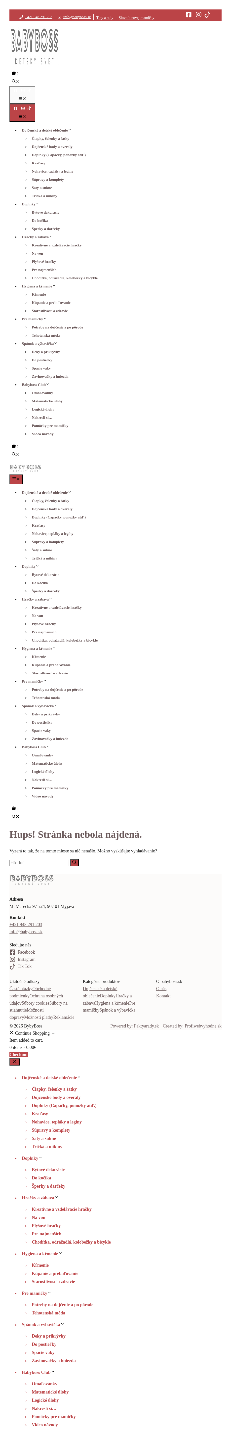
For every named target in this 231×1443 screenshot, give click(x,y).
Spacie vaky (41, 368)
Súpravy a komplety (48, 180)
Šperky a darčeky (46, 229)
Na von (37, 253)
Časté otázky (20, 988)
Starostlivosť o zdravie (50, 311)
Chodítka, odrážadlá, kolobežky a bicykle (65, 278)
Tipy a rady (105, 18)
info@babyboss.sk (77, 17)
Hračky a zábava (38, 237)
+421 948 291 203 (38, 17)
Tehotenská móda (46, 335)
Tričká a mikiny (44, 196)
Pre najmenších (44, 270)
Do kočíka (40, 221)
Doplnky (32, 204)
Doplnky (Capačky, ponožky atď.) (59, 155)
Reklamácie (63, 1017)
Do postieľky (42, 360)
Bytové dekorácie (45, 212)
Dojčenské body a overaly (52, 147)
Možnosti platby (38, 1017)
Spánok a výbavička (41, 344)
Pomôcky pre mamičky (50, 426)
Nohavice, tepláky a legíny (53, 171)
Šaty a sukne (42, 188)
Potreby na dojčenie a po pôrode (57, 327)
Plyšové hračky (44, 262)
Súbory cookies (35, 1003)
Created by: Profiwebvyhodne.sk (192, 1026)
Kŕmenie (39, 294)
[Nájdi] (74, 862)
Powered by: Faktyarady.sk (134, 1026)
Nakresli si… (42, 417)
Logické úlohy (43, 409)
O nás (161, 988)
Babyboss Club (37, 385)
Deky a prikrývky (46, 352)
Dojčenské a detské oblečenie (48, 130)
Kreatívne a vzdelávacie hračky (57, 245)
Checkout (18, 1054)
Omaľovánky (42, 393)
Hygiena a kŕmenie (40, 286)
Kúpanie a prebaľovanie (51, 303)
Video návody (42, 434)
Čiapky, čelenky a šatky (50, 138)
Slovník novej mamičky (136, 18)
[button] (15, 82)
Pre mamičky (35, 319)
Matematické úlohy (47, 401)
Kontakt (163, 995)
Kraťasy (38, 163)
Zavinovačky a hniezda (50, 376)
